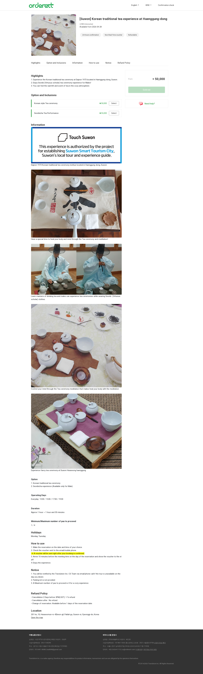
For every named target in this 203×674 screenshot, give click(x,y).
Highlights (35, 63)
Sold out (146, 90)
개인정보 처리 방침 (150, 649)
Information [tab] (77, 63)
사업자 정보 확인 (160, 643)
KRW (148, 5)
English (134, 5)
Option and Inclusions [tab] (56, 63)
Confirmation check (166, 5)
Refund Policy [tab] (124, 63)
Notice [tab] (108, 63)
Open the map (37, 617)
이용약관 (139, 649)
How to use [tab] (94, 63)
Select (114, 103)
